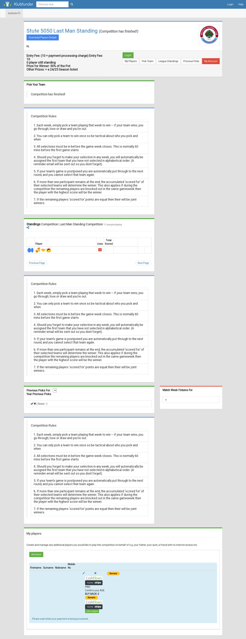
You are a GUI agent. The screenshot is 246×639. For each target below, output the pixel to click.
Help (241, 4)
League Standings (168, 61)
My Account (210, 61)
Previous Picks (191, 61)
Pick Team (147, 61)
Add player (36, 554)
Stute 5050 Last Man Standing (62, 31)
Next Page (143, 263)
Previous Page (37, 263)
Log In (128, 55)
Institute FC (14, 13)
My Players (131, 61)
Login (230, 4)
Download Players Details (42, 37)
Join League (92, 611)
